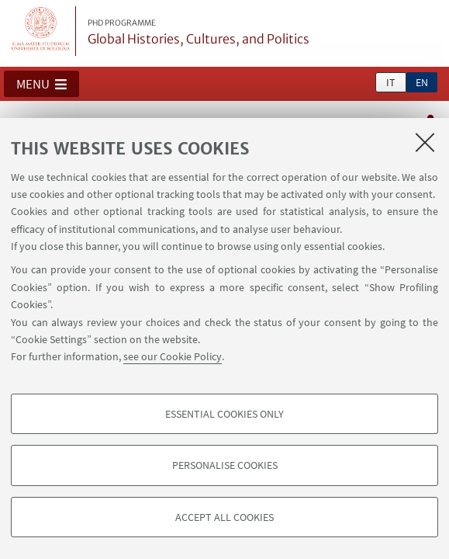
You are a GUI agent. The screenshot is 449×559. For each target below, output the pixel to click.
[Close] (425, 142)
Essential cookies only (224, 414)
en (422, 82)
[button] (41, 84)
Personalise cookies (225, 465)
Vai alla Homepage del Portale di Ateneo (41, 31)
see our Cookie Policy (172, 356)
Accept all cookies (224, 517)
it (390, 82)
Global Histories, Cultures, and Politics (198, 32)
